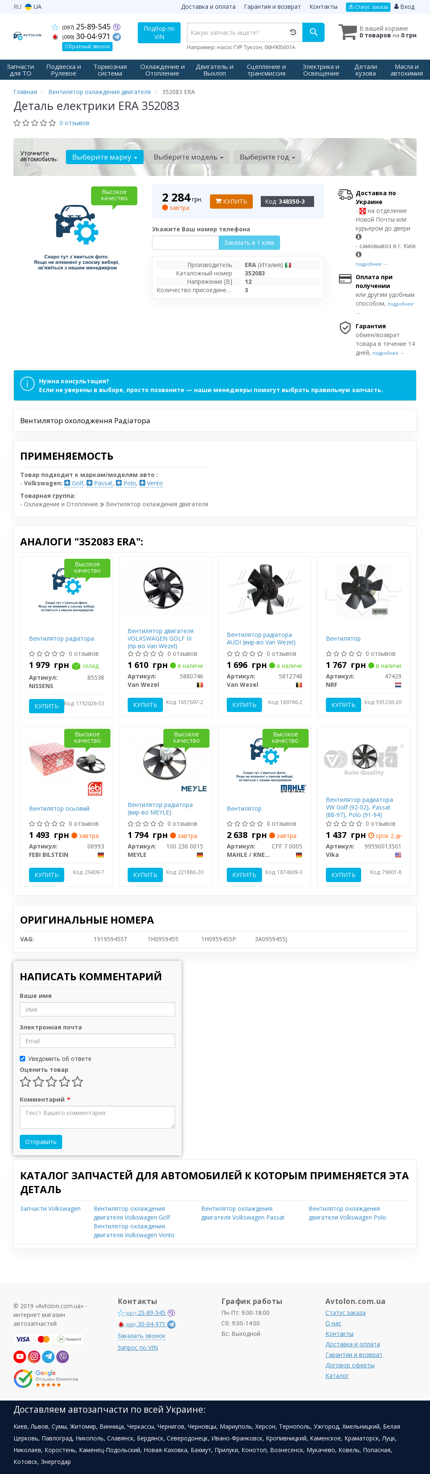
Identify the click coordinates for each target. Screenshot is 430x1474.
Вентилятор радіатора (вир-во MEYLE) (160, 808)
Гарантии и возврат (354, 1355)
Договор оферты (350, 1365)
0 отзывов (74, 123)
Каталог (337, 1376)
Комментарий (45, 1099)
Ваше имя (36, 996)
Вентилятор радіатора (61, 638)
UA (33, 6)
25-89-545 (82, 26)
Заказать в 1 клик (249, 242)
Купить (231, 201)
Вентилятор (343, 638)
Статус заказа (368, 6)
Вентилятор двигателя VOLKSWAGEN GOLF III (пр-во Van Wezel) (161, 638)
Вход (404, 6)
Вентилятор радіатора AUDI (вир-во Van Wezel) (261, 638)
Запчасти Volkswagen (50, 1208)
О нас (333, 1323)
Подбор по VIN (159, 32)
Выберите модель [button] (188, 157)
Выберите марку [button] (104, 157)
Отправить (41, 1142)
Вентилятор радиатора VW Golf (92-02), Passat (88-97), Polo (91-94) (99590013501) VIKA (359, 811)
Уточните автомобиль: (39, 156)
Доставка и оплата (208, 6)
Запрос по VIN (138, 1347)
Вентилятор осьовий (59, 808)
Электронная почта (51, 1027)
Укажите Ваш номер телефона (201, 229)
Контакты (323, 6)
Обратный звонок (87, 46)
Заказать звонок (141, 1336)
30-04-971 (82, 36)
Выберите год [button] (266, 157)
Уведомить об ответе (56, 1059)
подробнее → (372, 264)
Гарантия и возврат (272, 6)
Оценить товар (44, 1069)
